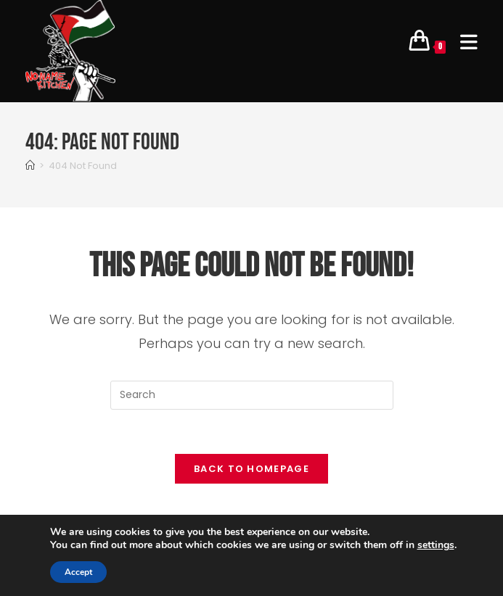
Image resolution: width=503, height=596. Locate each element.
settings (435, 545)
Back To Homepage (251, 469)
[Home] (30, 166)
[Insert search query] (251, 395)
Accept (78, 572)
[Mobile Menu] (463, 43)
